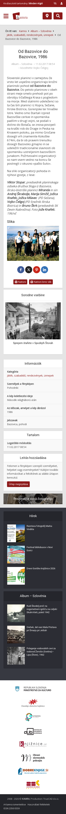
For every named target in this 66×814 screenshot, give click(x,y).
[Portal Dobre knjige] (33, 771)
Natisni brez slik (40, 281)
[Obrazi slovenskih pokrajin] (33, 758)
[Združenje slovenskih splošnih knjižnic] (33, 744)
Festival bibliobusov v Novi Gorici (40, 549)
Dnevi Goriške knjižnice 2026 (41, 568)
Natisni (20, 281)
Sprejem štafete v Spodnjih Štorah (33, 343)
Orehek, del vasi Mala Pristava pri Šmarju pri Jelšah (41, 629)
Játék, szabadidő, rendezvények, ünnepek (30, 375)
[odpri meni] (6, 16)
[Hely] (47, 15)
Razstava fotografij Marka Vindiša (39, 528)
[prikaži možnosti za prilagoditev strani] (55, 3)
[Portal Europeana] (33, 717)
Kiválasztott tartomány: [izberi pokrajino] (23, 3)
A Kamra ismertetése (15, 804)
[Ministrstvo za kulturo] (33, 689)
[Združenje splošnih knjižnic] (33, 784)
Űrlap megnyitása (18, 484)
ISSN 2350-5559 (12, 808)
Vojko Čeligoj (40, 67)
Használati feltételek (39, 804)
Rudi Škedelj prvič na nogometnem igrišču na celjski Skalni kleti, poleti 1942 (42, 609)
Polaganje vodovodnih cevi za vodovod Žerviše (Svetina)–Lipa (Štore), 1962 (41, 651)
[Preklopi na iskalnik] (58, 15)
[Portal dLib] (33, 731)
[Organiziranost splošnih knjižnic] (33, 703)
